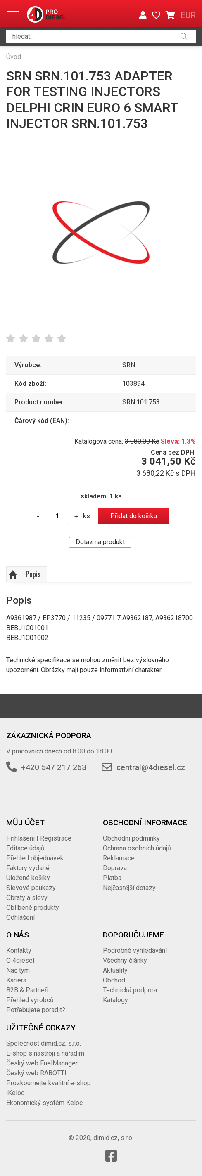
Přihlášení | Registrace (38, 838)
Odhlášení (20, 917)
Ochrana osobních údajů (137, 848)
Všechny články (125, 960)
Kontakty (18, 950)
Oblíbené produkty (32, 908)
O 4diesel (20, 960)
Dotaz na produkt (100, 542)
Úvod (13, 57)
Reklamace (119, 858)
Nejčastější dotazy (129, 888)
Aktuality (115, 970)
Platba (112, 878)
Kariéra (16, 980)
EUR (188, 15)
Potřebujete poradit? (35, 1010)
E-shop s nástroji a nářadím (45, 1053)
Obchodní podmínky (131, 838)
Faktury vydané (28, 868)
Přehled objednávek (35, 858)
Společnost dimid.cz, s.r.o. (43, 1043)
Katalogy (115, 1000)
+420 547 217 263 (53, 767)
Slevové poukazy (31, 888)
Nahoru (13, 574)
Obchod (114, 980)
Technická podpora (130, 990)
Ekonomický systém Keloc (44, 1103)
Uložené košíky (28, 878)
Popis (33, 574)
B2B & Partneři (27, 990)
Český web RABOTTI (36, 1073)
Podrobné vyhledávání (135, 950)
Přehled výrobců (30, 1000)
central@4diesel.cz (150, 767)
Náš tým (18, 970)
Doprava (115, 868)
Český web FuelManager (42, 1063)
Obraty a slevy (27, 898)
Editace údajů (25, 848)
